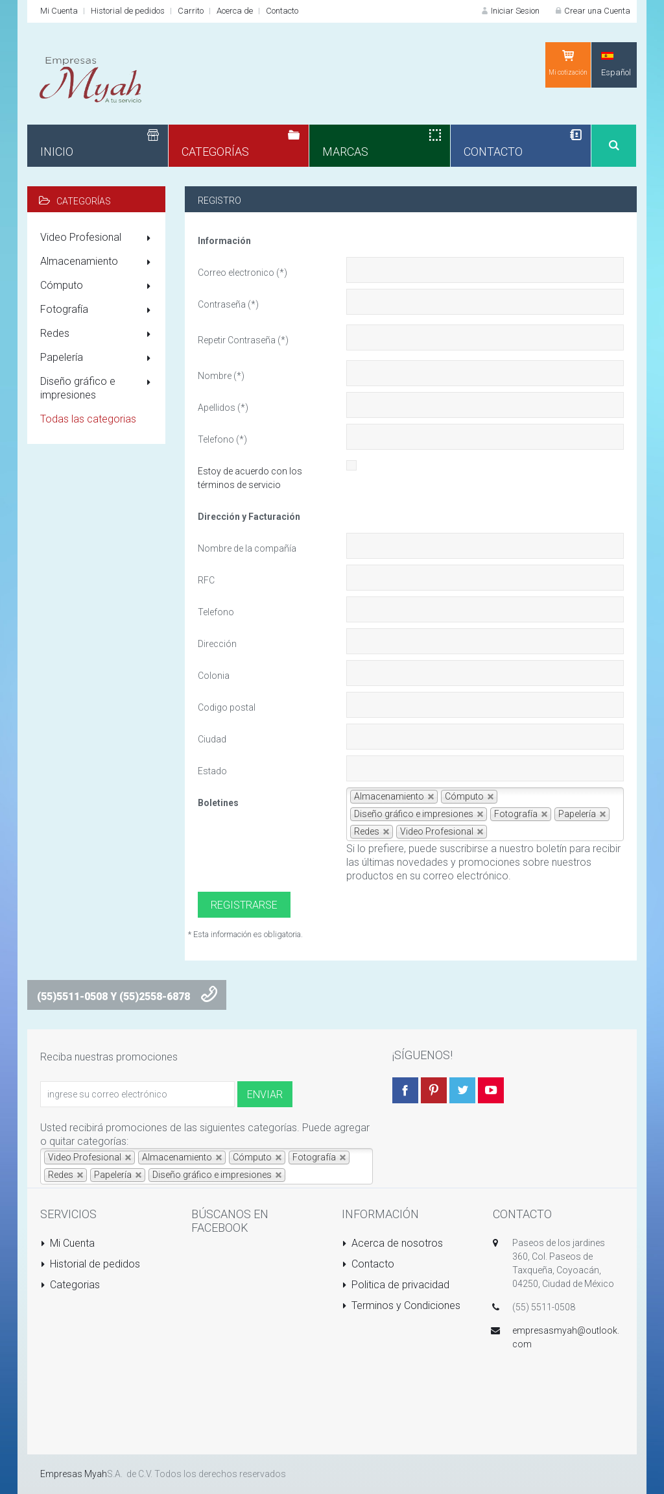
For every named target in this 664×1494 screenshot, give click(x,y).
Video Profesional (98, 238)
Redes (98, 334)
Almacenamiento (98, 262)
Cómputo (98, 286)
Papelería (98, 358)
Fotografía (98, 310)
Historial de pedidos (128, 11)
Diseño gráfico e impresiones (98, 388)
